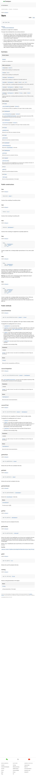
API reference (4, 5)
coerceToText (5, 122)
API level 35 (6, 488)
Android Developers (4, 9)
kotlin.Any (3, 26)
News (2, 772)
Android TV (26, 772)
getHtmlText (5, 130)
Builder (4, 59)
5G (13, 773)
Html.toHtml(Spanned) (17, 329)
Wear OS (26, 766)
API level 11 (6, 12)
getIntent (4, 137)
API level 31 (6, 528)
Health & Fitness (15, 768)
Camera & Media (16, 770)
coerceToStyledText (6, 114)
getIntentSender (6, 145)
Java (34, 17)
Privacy (14, 772)
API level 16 (6, 258)
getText (4, 153)
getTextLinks (5, 160)
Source (2, 770)
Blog (2, 773)
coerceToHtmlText (6, 106)
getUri (3, 169)
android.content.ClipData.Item (8, 27)
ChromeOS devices (27, 768)
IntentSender (10, 147)
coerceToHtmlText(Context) (10, 116)
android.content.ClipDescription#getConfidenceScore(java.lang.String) (18, 549)
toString (4, 177)
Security (2, 768)
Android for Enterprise (5, 766)
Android (2, 765)
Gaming (14, 765)
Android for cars (27, 770)
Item (3, 67)
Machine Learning (16, 766)
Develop (10, 9)
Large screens (26, 765)
